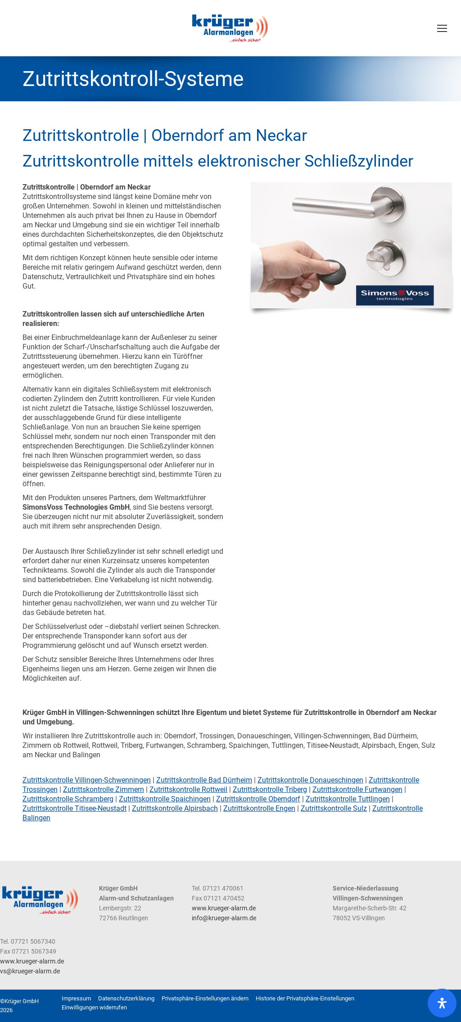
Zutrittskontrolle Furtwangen (357, 789)
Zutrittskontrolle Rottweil (188, 789)
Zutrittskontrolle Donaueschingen (310, 780)
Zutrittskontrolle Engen (259, 808)
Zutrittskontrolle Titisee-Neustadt (75, 808)
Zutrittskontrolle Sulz (334, 808)
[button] (205, 998)
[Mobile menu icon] (442, 28)
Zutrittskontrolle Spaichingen (165, 799)
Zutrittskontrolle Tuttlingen (348, 799)
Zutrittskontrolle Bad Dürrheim (204, 780)
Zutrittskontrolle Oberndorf (258, 799)
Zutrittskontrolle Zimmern (103, 789)
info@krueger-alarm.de (224, 918)
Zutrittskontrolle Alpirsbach (175, 808)
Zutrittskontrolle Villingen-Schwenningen (87, 780)
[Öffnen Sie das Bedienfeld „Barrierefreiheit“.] (442, 1003)
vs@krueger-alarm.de (30, 971)
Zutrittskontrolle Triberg (270, 789)
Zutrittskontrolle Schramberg (68, 799)
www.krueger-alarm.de (224, 908)
